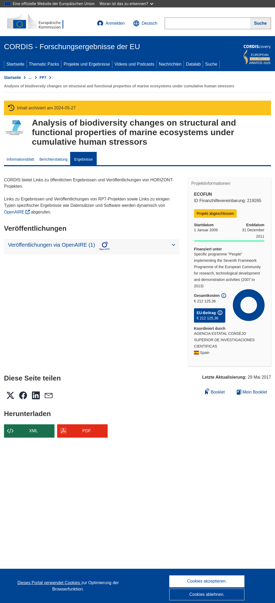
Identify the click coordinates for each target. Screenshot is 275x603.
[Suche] (260, 23)
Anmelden (111, 23)
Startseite (15, 64)
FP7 (43, 77)
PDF (86, 431)
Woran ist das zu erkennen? (126, 3)
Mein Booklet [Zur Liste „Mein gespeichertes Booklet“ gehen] (252, 392)
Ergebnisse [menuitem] (83, 159)
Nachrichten (170, 64)
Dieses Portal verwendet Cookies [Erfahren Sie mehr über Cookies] (49, 582)
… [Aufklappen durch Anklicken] (30, 77)
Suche (211, 64)
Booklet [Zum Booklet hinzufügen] (215, 391)
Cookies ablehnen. (207, 594)
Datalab (193, 64)
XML (33, 431)
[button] (145, 23)
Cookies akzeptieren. (207, 581)
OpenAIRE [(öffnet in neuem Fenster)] (15, 212)
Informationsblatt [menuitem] (20, 159)
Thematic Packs (44, 64)
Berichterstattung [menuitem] (54, 159)
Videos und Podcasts (134, 64)
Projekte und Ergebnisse (87, 64)
